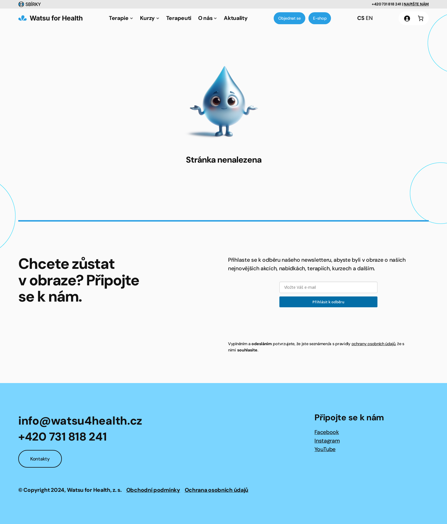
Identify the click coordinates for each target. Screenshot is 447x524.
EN (369, 18)
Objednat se (289, 18)
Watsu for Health (56, 18)
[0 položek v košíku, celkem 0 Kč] (420, 18)
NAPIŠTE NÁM (416, 4)
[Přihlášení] (407, 18)
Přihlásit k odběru (328, 301)
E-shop (319, 18)
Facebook (326, 432)
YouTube (325, 449)
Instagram (327, 440)
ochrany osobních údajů (373, 343)
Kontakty (40, 459)
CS (360, 18)
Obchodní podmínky (153, 490)
